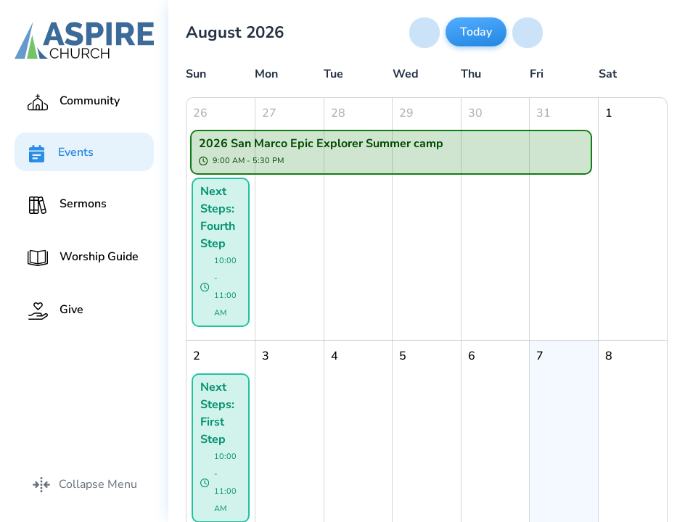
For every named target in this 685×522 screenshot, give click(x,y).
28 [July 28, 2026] (338, 113)
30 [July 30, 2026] (475, 113)
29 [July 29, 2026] (406, 113)
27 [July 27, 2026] (269, 113)
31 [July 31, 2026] (543, 113)
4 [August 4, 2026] (334, 356)
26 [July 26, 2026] (200, 113)
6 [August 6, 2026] (471, 356)
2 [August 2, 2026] (196, 356)
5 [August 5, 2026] (402, 356)
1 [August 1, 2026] (608, 113)
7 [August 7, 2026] (540, 356)
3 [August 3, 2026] (265, 356)
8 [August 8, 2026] (608, 356)
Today (476, 32)
